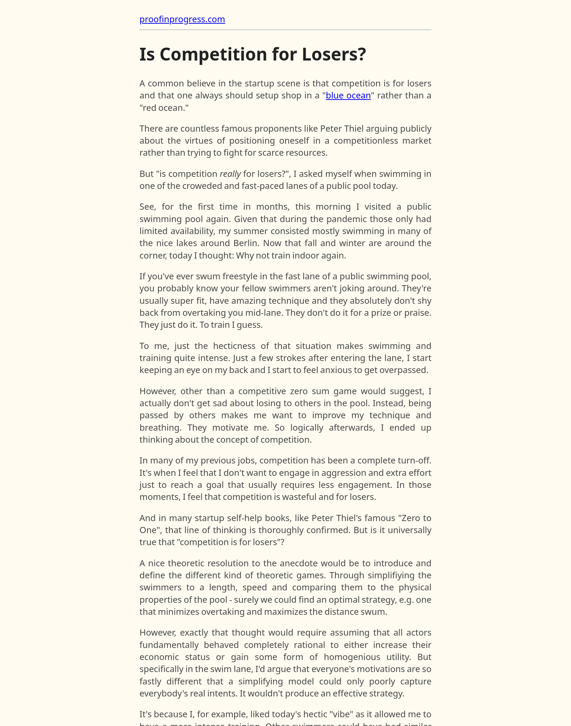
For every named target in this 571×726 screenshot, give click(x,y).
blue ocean (348, 95)
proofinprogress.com (182, 19)
